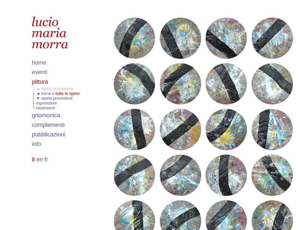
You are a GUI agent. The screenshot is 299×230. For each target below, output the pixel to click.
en (39, 159)
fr (46, 159)
